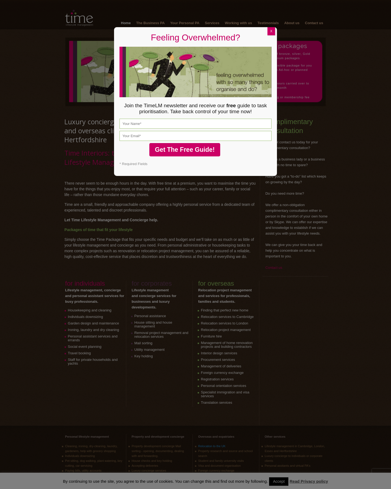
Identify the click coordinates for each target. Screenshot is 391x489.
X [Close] (271, 31)
